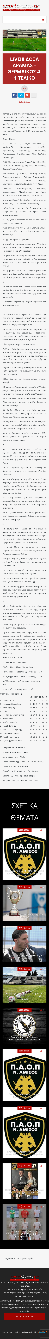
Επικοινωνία (26, 1316)
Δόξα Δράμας (24, 102)
